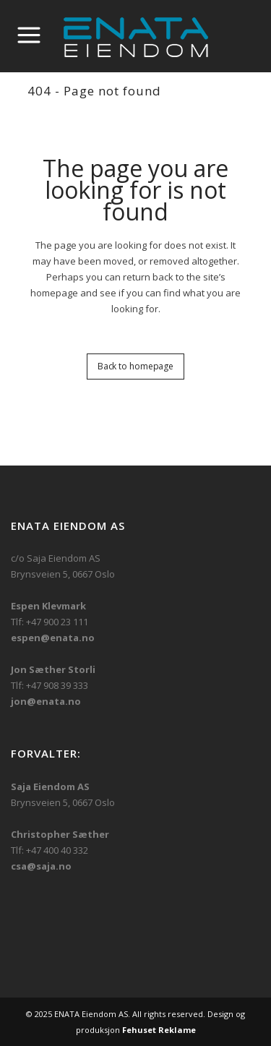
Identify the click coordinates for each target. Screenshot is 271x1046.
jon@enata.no (46, 701)
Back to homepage (135, 366)
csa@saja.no (41, 866)
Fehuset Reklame (159, 1029)
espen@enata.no (53, 637)
